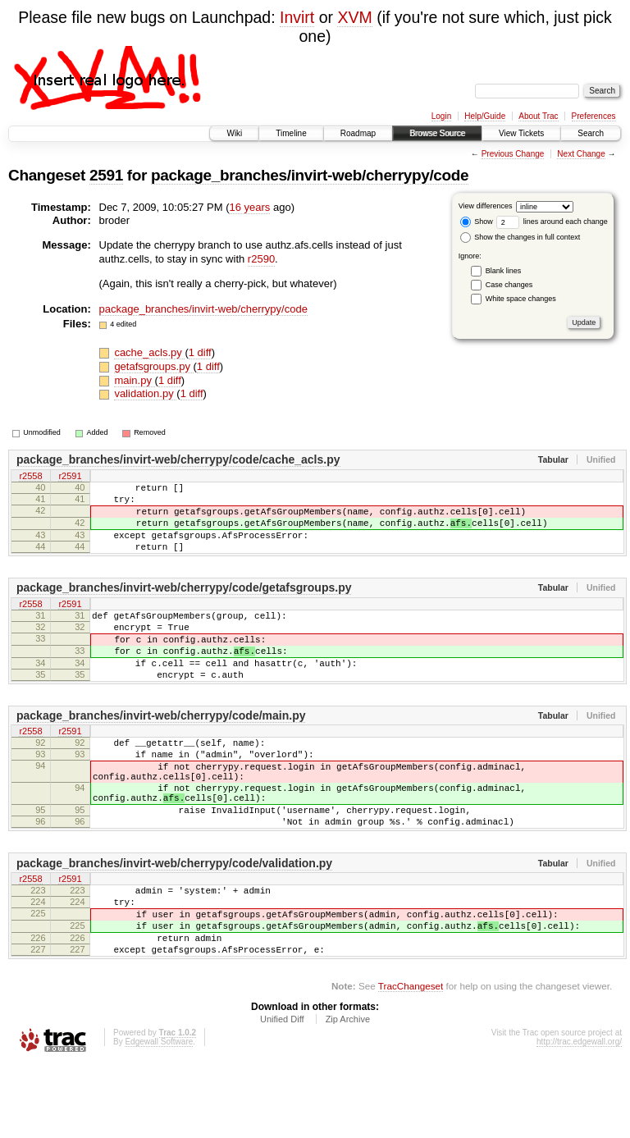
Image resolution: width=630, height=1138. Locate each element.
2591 (106, 175)
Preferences (594, 116)
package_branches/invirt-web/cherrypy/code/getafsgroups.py (183, 604)
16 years (249, 207)
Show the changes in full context (520, 237)
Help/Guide (484, 116)
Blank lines (504, 271)
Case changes (509, 285)
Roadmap (358, 133)
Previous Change (513, 153)
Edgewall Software (159, 1115)
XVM (354, 17)
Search (591, 133)
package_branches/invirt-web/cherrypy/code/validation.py (174, 919)
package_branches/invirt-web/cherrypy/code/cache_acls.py (178, 459)
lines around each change (552, 221)
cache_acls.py (149, 352)
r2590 (261, 259)
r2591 (69, 477)
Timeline (291, 133)
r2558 (30, 477)
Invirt (297, 17)
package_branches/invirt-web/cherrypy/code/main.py (160, 749)
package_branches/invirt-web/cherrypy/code (309, 175)
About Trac (538, 116)
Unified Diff (282, 1093)
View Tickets (521, 133)
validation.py (145, 393)
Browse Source (437, 133)
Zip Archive (348, 1093)
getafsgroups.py (153, 366)
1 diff (200, 352)
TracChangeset (410, 1059)
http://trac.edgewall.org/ (579, 1115)
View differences (486, 206)
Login (441, 116)
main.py (134, 380)
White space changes (521, 299)
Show (476, 221)
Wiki (234, 133)
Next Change (581, 153)
